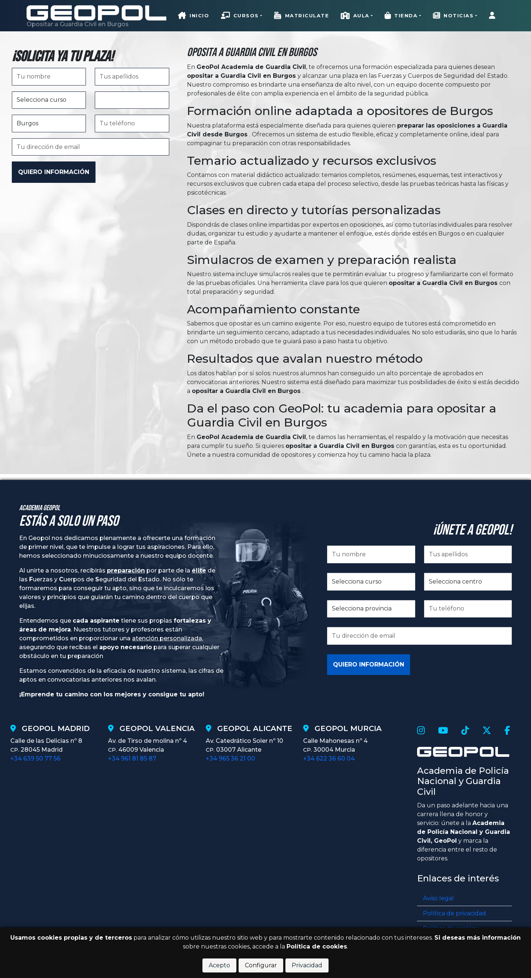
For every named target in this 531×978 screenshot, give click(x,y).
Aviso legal (438, 898)
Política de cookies (317, 946)
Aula (355, 16)
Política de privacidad (454, 913)
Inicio (193, 16)
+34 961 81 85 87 (132, 758)
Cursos (240, 16)
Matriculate (301, 16)
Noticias (453, 16)
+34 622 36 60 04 (329, 758)
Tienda (401, 16)
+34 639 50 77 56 (35, 758)
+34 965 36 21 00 (230, 758)
